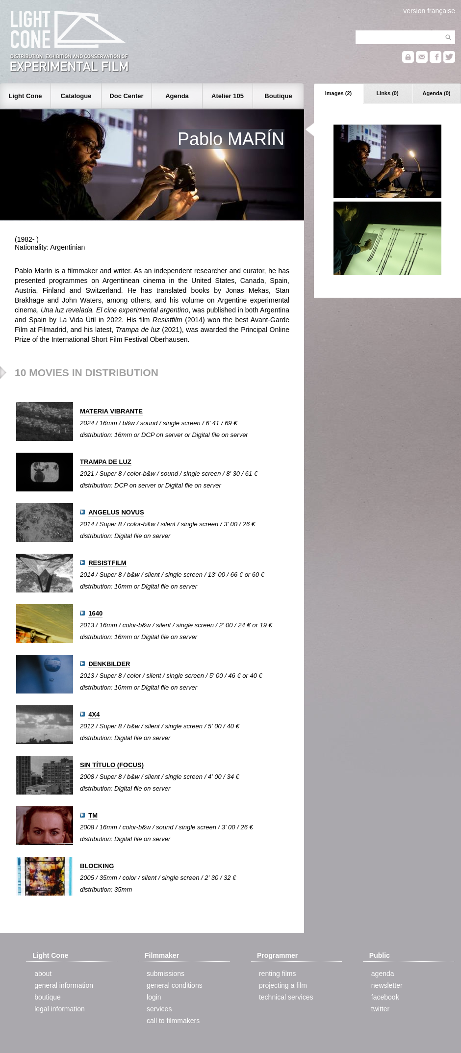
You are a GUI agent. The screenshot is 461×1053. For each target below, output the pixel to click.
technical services (286, 997)
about (42, 973)
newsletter (387, 985)
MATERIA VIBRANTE (111, 411)
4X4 (94, 714)
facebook (385, 997)
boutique (47, 997)
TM (93, 815)
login (154, 997)
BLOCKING (97, 866)
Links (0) (387, 93)
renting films (277, 973)
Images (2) (338, 93)
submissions (165, 973)
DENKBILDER (109, 664)
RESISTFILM (107, 562)
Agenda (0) (437, 93)
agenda (382, 973)
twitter (380, 1009)
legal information (59, 1009)
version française (429, 11)
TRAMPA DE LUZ (105, 461)
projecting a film (283, 985)
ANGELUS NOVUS (116, 512)
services (159, 1009)
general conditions (175, 985)
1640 (95, 613)
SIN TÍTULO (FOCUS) (112, 765)
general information (63, 985)
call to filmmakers (173, 1021)
